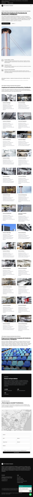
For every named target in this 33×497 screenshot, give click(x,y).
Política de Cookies (20, 478)
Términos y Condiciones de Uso (21, 450)
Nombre (4, 434)
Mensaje (4, 445)
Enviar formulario (16, 452)
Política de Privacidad (13, 450)
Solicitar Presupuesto (6, 23)
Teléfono (18, 438)
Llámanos (14, 23)
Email (4, 438)
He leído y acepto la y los (15, 450)
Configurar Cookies (20, 482)
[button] (16, 420)
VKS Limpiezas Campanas (7, 6)
